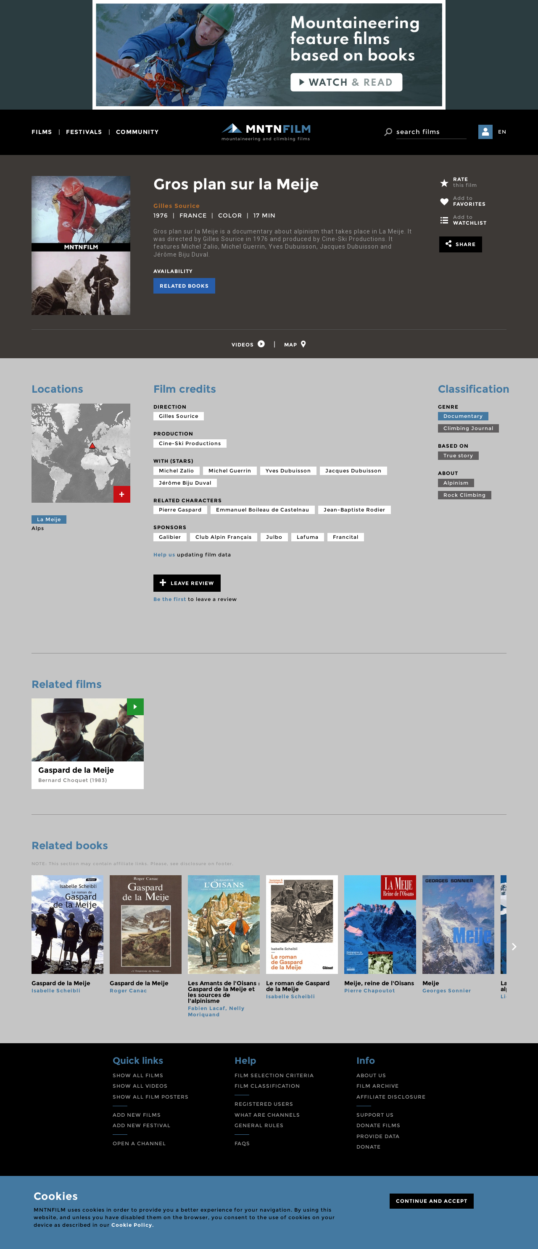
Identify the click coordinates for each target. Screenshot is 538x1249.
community (137, 132)
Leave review (187, 582)
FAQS (242, 1143)
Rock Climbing (464, 495)
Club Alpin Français (223, 537)
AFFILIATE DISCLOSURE (391, 1097)
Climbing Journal (468, 428)
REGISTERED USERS (264, 1104)
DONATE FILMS (378, 1125)
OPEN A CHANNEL (139, 1143)
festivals (84, 132)
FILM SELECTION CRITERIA (274, 1075)
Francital (346, 537)
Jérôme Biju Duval (185, 483)
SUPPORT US (375, 1115)
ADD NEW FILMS (137, 1115)
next (514, 947)
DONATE (368, 1147)
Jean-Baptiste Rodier (354, 509)
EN (502, 132)
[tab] (248, 344)
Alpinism (456, 483)
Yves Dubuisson (288, 470)
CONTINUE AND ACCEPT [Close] (431, 1201)
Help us (164, 554)
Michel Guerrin (229, 470)
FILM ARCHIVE (377, 1086)
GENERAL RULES (259, 1125)
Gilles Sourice (176, 206)
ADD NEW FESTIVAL (142, 1125)
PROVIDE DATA (378, 1136)
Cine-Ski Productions (190, 443)
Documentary (463, 416)
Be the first (169, 599)
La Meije (49, 519)
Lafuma (308, 537)
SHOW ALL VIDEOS (140, 1086)
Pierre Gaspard (180, 509)
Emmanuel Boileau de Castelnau (262, 509)
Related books (184, 286)
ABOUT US (371, 1075)
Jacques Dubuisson (353, 470)
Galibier (170, 537)
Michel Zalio (176, 470)
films (42, 132)
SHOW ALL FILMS (138, 1075)
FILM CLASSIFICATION (267, 1086)
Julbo (274, 537)
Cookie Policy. (132, 1225)
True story (458, 455)
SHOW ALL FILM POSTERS (151, 1097)
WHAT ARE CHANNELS (267, 1115)
